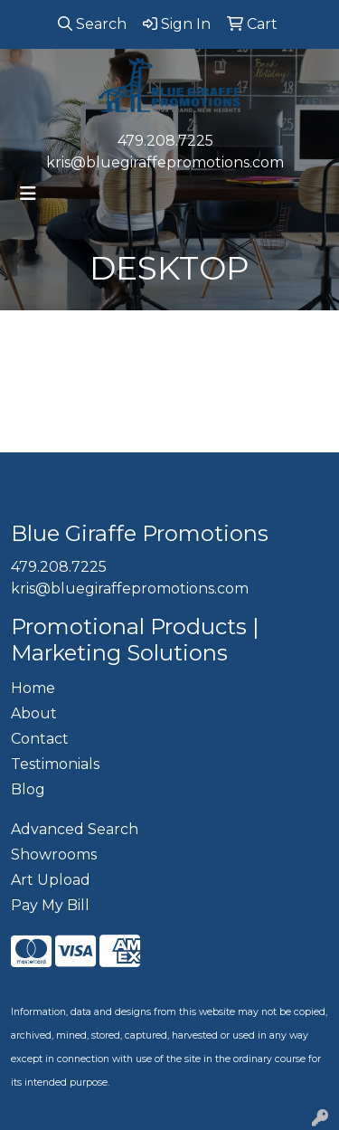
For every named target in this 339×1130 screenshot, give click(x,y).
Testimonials (55, 764)
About (34, 713)
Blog (28, 789)
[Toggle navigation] (28, 193)
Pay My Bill (50, 905)
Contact (40, 738)
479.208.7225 (165, 140)
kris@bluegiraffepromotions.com (165, 162)
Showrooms (54, 854)
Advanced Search (74, 829)
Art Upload (50, 879)
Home (33, 688)
